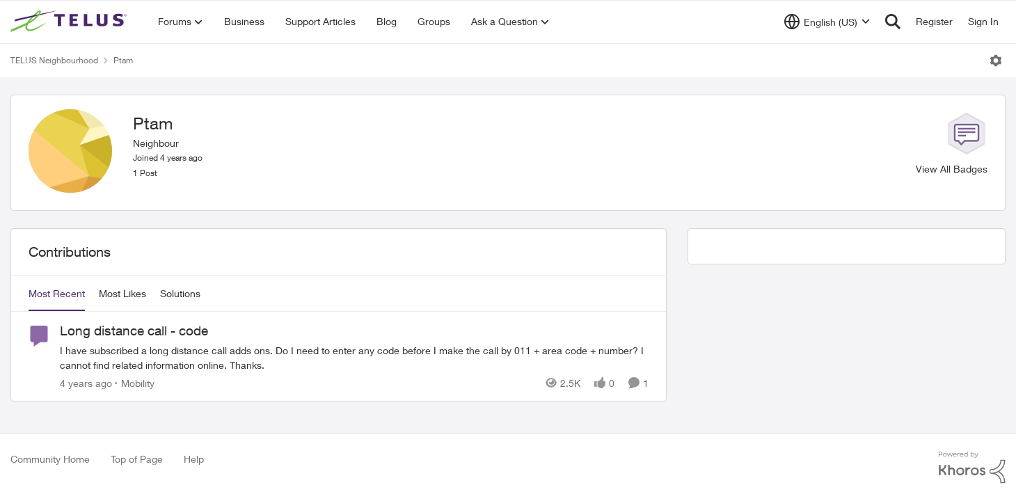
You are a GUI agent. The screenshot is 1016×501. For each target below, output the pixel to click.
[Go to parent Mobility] (134, 383)
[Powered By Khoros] (972, 468)
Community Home (50, 459)
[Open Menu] (996, 60)
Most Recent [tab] (57, 293)
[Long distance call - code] (354, 357)
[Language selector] (827, 21)
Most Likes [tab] (122, 293)
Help (194, 459)
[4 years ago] (86, 383)
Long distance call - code (134, 330)
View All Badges (951, 169)
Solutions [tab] (180, 293)
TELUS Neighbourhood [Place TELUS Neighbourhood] (54, 60)
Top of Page (137, 459)
